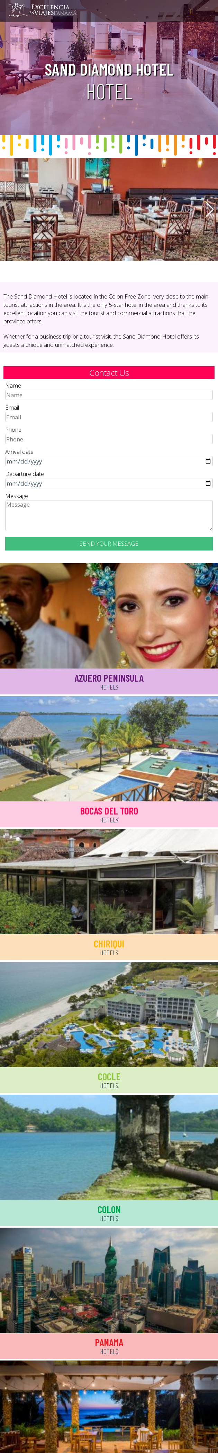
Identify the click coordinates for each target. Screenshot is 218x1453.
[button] (210, 209)
